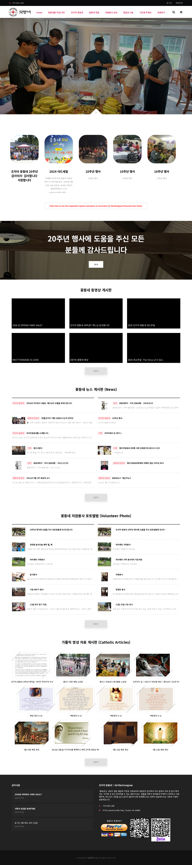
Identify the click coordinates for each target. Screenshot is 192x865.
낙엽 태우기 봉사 (36, 589)
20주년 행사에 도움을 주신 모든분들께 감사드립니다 (51, 529)
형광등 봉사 (120, 589)
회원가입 (179, 2)
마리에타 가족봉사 (123, 544)
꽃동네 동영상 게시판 (96, 289)
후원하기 (161, 12)
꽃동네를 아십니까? (56, 12)
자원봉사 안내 (111, 12)
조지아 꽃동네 (77, 12)
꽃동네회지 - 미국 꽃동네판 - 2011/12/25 (50, 463)
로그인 (169, 2)
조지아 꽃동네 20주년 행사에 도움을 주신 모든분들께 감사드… (141, 529)
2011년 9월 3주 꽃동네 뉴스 (38, 478)
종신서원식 (37, 448)
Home (39, 12)
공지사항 (16, 785)
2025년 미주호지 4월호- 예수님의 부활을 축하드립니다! (49, 403)
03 (178, 109)
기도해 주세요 (145, 12)
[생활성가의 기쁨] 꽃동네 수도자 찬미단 (57, 418)
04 (185, 109)
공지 (115, 403)
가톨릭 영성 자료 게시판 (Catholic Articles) (96, 642)
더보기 (96, 371)
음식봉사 (33, 574)
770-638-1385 (16, 2)
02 (172, 109)
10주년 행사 (117, 418)
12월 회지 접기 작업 (38, 604)
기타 (100, 433)
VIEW (96, 264)
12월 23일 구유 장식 (124, 604)
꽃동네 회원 (94, 12)
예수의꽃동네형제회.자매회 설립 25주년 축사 (145, 463)
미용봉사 (119, 574)
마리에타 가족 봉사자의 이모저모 (129, 559)
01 (167, 109)
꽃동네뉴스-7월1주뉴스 (121, 478)
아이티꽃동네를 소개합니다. (37, 433)
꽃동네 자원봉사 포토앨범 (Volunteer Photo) (96, 515)
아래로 (96, 111)
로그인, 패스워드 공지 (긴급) (26, 822)
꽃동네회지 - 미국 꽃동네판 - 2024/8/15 (136, 403)
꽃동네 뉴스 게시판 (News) (96, 389)
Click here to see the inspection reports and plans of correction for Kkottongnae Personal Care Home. (95, 206)
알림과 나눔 (128, 12)
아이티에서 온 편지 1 (113, 433)
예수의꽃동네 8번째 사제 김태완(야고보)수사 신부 (139, 448)
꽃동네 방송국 (33, 418)
